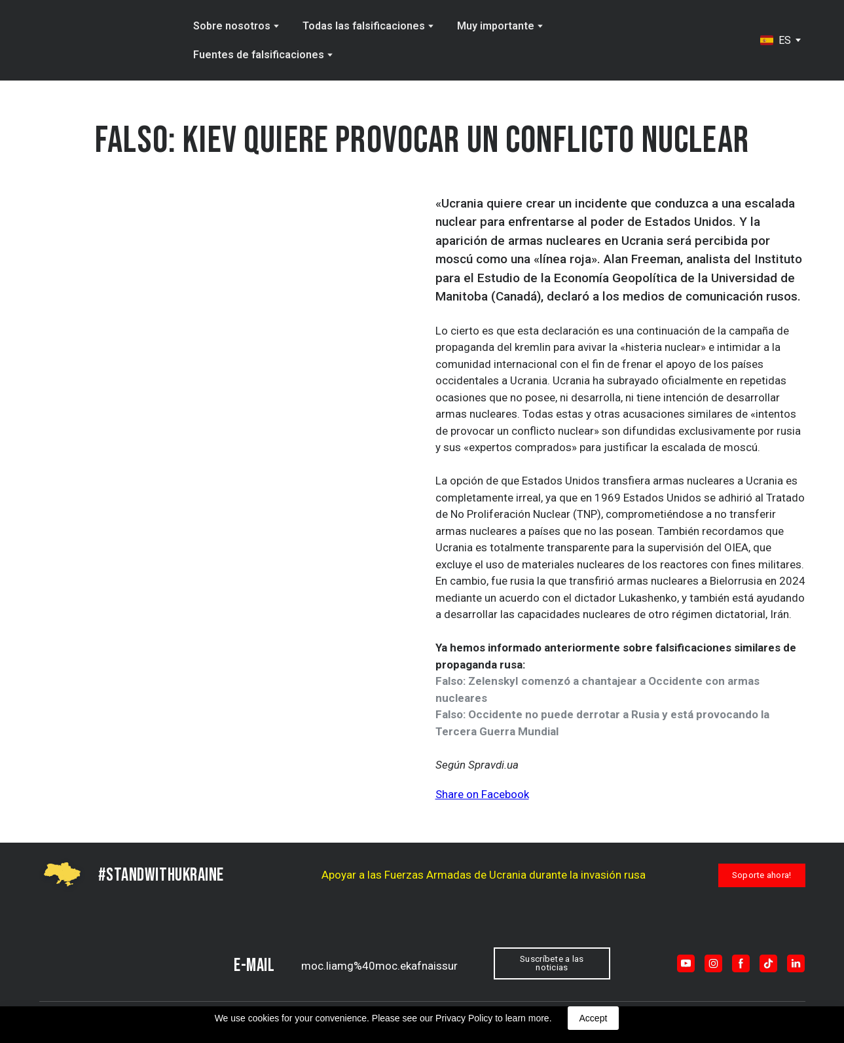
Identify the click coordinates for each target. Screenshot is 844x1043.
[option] (775, 40)
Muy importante (495, 26)
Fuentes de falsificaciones (258, 54)
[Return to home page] (100, 963)
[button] (761, 875)
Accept (593, 1018)
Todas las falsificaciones (364, 26)
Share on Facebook (482, 794)
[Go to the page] (94, 40)
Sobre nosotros (231, 26)
